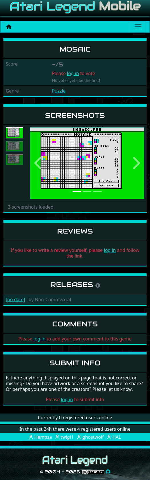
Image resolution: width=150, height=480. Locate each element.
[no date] (15, 299)
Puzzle (59, 91)
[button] (38, 163)
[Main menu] (138, 26)
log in (73, 73)
